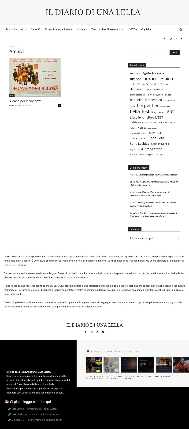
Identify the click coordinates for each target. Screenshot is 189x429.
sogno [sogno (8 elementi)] (132, 149)
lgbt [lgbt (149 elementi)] (170, 111)
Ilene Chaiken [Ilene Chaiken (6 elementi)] (169, 100)
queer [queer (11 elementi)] (152, 132)
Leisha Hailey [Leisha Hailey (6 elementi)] (165, 106)
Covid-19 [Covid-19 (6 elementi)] (154, 84)
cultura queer (11, 265)
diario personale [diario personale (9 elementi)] (137, 94)
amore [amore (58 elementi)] (135, 79)
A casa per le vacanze (25, 101)
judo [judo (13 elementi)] (132, 106)
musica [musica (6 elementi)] (172, 122)
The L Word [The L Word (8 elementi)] (160, 154)
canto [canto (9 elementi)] (132, 84)
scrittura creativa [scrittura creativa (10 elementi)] (138, 138)
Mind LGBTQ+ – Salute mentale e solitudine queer (37, 420)
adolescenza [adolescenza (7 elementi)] (135, 73)
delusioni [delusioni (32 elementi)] (137, 89)
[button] (180, 29)
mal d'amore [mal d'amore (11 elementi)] (136, 122)
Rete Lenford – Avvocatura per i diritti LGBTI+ (34, 409)
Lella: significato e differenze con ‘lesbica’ (158, 174)
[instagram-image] (94, 365)
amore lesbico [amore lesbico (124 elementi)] (158, 78)
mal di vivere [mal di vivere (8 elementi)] (150, 122)
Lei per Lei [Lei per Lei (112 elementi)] (147, 105)
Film (12, 96)
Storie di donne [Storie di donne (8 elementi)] (137, 154)
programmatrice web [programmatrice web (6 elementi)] (138, 133)
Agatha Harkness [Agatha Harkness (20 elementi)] (153, 73)
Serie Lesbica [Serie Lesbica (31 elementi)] (139, 143)
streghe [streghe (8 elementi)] (149, 154)
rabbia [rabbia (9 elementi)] (160, 132)
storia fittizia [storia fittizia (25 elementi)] (153, 149)
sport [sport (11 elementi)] (140, 149)
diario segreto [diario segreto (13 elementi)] (155, 94)
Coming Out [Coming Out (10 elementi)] (143, 84)
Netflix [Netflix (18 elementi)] (142, 127)
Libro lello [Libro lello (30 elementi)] (137, 117)
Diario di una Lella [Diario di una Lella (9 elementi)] (154, 89)
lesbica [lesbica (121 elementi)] (149, 111)
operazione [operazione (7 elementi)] (152, 128)
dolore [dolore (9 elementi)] (168, 94)
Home (12, 46)
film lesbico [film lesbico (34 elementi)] (153, 99)
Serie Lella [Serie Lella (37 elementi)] (157, 138)
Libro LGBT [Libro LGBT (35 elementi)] (154, 117)
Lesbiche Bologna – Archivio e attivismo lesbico (36, 414)
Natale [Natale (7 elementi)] (132, 128)
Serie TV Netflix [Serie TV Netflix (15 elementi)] (160, 144)
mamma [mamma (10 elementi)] (163, 122)
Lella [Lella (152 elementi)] (135, 111)
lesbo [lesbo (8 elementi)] (161, 112)
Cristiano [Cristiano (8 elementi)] (164, 84)
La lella (12, 105)
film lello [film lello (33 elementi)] (136, 99)
